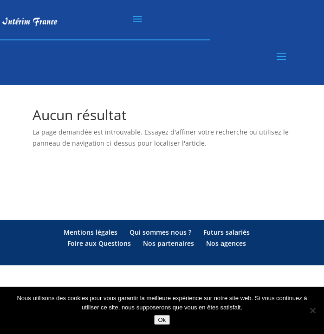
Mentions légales (90, 232)
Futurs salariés (226, 232)
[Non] (312, 310)
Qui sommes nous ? (160, 232)
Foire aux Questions (99, 243)
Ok (162, 319)
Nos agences (226, 243)
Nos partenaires (168, 243)
